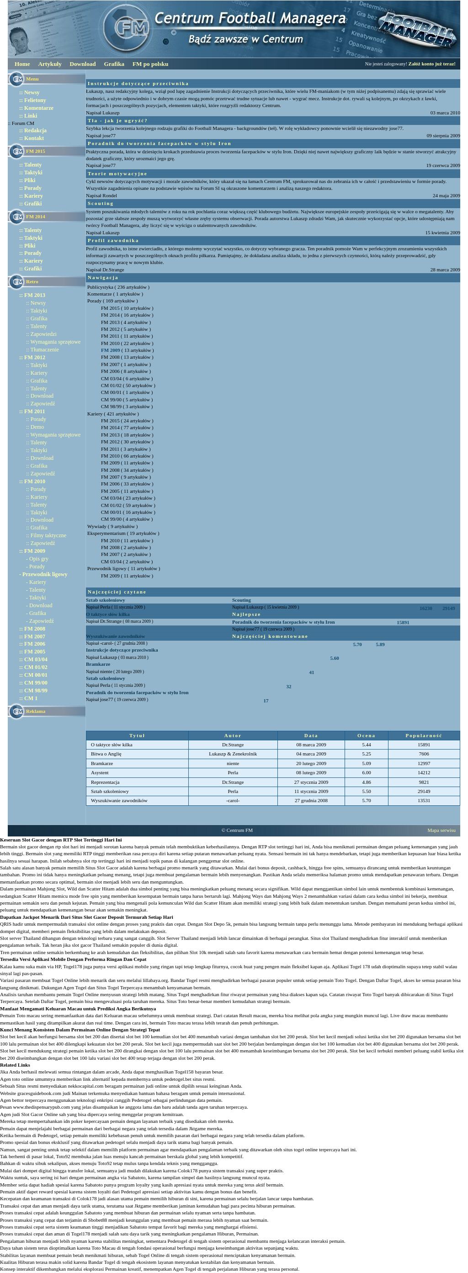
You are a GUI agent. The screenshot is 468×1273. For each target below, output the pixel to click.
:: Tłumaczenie (42, 349)
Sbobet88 (97, 1220)
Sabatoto (137, 1177)
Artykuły (49, 63)
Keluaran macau (120, 1015)
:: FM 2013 (32, 295)
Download (83, 63)
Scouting (101, 203)
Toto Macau (103, 1248)
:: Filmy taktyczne (46, 535)
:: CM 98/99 (33, 690)
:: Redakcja (33, 130)
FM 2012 (110, 329)
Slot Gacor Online (39, 1114)
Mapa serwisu (442, 830)
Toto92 (63, 1156)
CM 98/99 (111, 406)
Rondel (109, 195)
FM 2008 (110, 357)
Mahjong (46, 888)
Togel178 (72, 966)
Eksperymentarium (106, 533)
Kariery (95, 413)
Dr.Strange (113, 269)
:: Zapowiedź (40, 403)
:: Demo (35, 427)
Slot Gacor (107, 867)
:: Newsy (29, 92)
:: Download (39, 396)
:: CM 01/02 (33, 667)
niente (106, 671)
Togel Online (151, 1255)
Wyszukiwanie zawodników (115, 636)
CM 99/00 (111, 399)
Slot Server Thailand (177, 938)
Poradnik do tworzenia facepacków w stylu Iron (160, 143)
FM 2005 (110, 491)
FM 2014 (110, 315)
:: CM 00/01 (33, 675)
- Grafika (36, 613)
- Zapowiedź (40, 621)
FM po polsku (150, 63)
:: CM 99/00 (33, 683)
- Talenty (36, 590)
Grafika (114, 63)
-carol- (106, 643)
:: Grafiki (30, 203)
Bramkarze (98, 664)
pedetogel (115, 1142)
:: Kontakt (31, 138)
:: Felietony (32, 100)
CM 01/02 (111, 385)
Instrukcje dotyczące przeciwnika (138, 83)
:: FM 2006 (32, 644)
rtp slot (62, 846)
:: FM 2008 (32, 629)
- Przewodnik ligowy (43, 574)
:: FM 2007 (32, 636)
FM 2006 (110, 371)
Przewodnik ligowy (107, 568)
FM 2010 (110, 343)
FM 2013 (110, 322)
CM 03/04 (111, 378)
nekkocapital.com (85, 1086)
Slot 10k (198, 952)
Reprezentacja (105, 782)
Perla (105, 607)
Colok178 (187, 1170)
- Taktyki (36, 597)
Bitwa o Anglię (106, 753)
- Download (39, 605)
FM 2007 (110, 364)
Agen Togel (184, 1269)
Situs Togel (178, 994)
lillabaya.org (155, 980)
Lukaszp (110, 112)
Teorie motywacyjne (118, 173)
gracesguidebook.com (39, 1093)
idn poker (73, 1121)
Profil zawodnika (113, 240)
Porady (94, 300)
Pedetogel (141, 1100)
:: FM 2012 (32, 357)
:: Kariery (31, 196)
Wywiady (96, 526)
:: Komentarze (36, 108)
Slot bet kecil (158, 1043)
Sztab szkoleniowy (105, 600)
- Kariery (36, 582)
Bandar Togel (101, 1262)
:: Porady (30, 188)
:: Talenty (30, 165)
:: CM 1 (28, 698)
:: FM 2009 (32, 551)
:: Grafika (37, 318)
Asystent (100, 772)
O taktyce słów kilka (108, 614)
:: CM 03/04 (33, 659)
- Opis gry (37, 559)
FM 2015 (110, 308)
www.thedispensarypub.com (41, 1107)
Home (22, 63)
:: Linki (28, 116)
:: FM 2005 (32, 651)
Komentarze (99, 294)
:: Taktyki (31, 172)
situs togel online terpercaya (311, 1149)
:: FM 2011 (32, 411)
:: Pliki (27, 180)
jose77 (109, 135)
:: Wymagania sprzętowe (53, 342)
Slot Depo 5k (217, 924)
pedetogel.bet (178, 1079)
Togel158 (184, 1071)
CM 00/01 (111, 392)
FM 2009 (110, 350)
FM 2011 (110, 336)
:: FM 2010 (32, 481)
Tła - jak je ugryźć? (118, 120)
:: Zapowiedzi (41, 334)
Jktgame (197, 1128)
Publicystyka (100, 287)
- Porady (35, 566)
